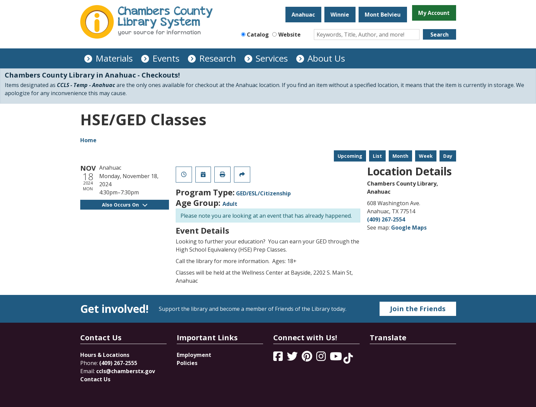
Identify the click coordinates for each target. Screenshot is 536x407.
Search (439, 34)
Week (426, 156)
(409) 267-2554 (386, 219)
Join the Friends (418, 308)
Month (400, 156)
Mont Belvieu (383, 14)
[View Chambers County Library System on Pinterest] (308, 358)
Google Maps (409, 227)
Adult (229, 204)
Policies (187, 363)
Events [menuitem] (165, 58)
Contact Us (95, 379)
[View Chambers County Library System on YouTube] (336, 358)
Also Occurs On (124, 204)
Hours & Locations (104, 355)
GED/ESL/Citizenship (263, 193)
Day (447, 156)
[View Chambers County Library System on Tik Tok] (348, 358)
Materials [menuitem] (114, 58)
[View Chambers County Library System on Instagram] (321, 358)
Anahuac (303, 14)
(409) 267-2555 (118, 363)
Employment (194, 355)
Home (88, 140)
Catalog (258, 34)
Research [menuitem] (217, 58)
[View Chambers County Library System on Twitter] (293, 358)
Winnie (339, 14)
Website (289, 34)
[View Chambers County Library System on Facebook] (278, 358)
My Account (434, 13)
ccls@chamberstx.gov (125, 371)
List (377, 156)
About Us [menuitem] (326, 58)
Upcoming (350, 156)
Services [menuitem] (272, 58)
